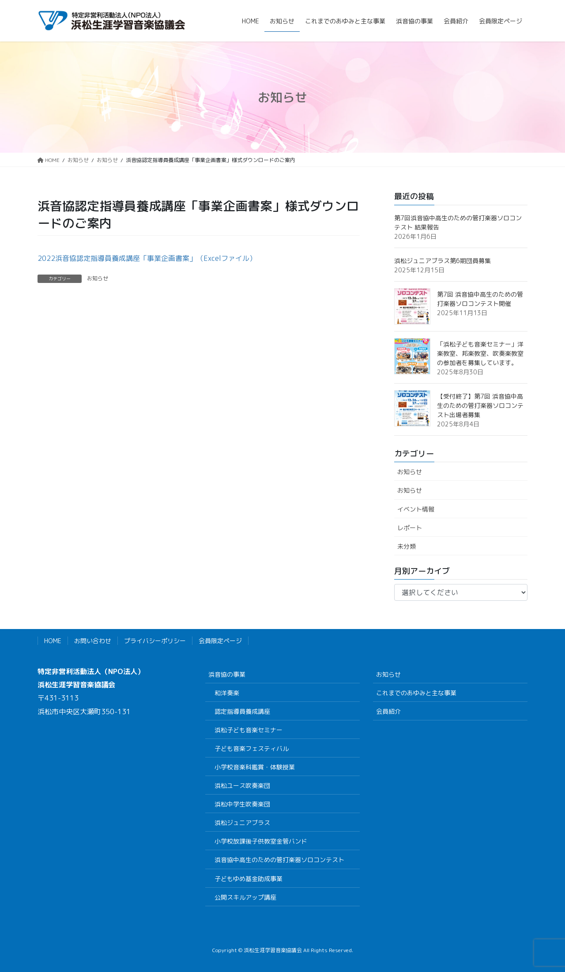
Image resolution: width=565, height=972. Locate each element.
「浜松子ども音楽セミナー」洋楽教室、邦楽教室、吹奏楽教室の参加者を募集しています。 (480, 353)
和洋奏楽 (227, 693)
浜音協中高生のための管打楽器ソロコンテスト (279, 859)
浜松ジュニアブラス (242, 822)
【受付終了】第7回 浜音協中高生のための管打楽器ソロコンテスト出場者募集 (480, 405)
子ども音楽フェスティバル (252, 748)
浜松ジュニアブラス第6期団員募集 (442, 260)
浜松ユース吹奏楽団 (242, 785)
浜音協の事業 (226, 674)
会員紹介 (388, 711)
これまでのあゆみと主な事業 (416, 693)
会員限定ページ (220, 641)
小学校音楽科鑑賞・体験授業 (255, 767)
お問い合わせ (92, 641)
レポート (409, 528)
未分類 (406, 546)
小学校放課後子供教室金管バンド (261, 841)
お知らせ (97, 278)
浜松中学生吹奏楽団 (242, 804)
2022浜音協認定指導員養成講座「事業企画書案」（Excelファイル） (147, 258)
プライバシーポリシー (155, 641)
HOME (52, 641)
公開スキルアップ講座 (245, 897)
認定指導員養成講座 (242, 711)
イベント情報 (415, 509)
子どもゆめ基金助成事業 (248, 878)
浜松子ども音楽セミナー (248, 730)
